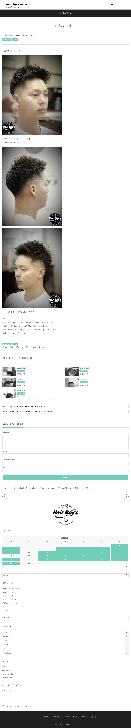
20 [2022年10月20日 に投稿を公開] (83, 556)
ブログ (84, 717)
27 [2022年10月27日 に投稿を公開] (83, 559)
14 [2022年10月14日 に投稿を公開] (101, 552)
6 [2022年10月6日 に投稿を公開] (83, 549)
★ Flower (5, 649)
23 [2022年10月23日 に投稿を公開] (11, 559)
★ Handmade (6, 653)
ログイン (5, 667)
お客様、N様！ (22, 375)
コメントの (7, 674)
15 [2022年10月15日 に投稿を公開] (119, 552)
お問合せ (93, 717)
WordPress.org (7, 677)
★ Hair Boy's (6, 39)
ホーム (37, 717)
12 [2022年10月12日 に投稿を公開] (65, 552)
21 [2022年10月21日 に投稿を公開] (101, 556)
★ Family (5, 645)
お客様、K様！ (85, 386)
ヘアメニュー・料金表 (70, 717)
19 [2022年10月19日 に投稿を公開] (65, 556)
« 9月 (3, 567)
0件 (19, 36)
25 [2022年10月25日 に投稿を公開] (47, 559)
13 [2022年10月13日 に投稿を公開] (83, 552)
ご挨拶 (46, 717)
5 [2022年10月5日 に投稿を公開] (65, 549)
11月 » (127, 567)
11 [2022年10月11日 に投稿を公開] (47, 552)
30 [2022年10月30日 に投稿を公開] (11, 563)
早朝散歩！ (5, 603)
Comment (5, 432)
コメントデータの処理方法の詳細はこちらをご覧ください (73, 488)
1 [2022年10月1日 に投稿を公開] (119, 545)
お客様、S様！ (85, 375)
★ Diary (4, 632)
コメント (20, 347)
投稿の (6, 670)
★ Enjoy (5, 641)
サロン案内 (56, 717)
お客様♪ (15, 39)
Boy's (32, 36)
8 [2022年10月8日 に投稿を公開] (119, 549)
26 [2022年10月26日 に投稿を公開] (65, 559)
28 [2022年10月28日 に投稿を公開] (101, 559)
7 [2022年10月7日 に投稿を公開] (101, 549)
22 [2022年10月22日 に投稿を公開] (119, 556)
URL (3, 467)
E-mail (4, 460)
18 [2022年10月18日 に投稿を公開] (47, 556)
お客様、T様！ (21, 386)
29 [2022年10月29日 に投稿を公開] (119, 559)
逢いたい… (6, 596)
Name (4, 451)
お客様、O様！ (22, 397)
